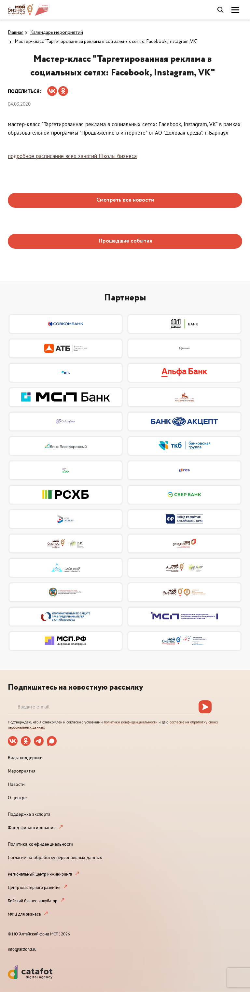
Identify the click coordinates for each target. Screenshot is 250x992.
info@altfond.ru (22, 949)
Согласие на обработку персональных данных (55, 857)
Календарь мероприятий (56, 32)
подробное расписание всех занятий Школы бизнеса (72, 156)
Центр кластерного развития (34, 887)
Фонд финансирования (32, 827)
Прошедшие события (125, 241)
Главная (15, 32)
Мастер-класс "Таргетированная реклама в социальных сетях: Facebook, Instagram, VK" (106, 41)
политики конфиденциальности (131, 722)
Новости (16, 784)
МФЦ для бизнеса (24, 914)
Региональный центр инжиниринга (40, 874)
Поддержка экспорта (29, 814)
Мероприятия (21, 771)
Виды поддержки (25, 758)
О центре (17, 797)
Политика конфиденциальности (40, 844)
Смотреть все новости (125, 200)
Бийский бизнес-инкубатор (32, 901)
